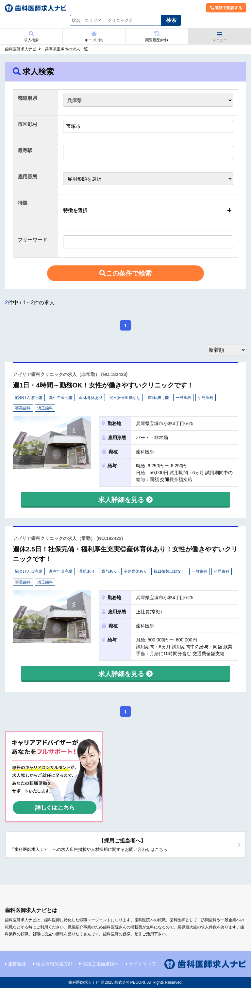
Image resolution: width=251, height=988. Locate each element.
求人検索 (31, 36)
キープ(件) (94, 36)
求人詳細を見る (125, 499)
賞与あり (109, 571)
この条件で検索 (125, 273)
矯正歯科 (45, 408)
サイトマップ (142, 963)
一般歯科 (183, 397)
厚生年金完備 (61, 397)
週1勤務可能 (158, 397)
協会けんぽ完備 (28, 397)
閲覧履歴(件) (157, 36)
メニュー (219, 37)
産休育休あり (91, 397)
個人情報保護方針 (54, 963)
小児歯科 (205, 397)
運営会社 (17, 963)
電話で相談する (226, 8)
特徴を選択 (75, 210)
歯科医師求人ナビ (20, 49)
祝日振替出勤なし (125, 397)
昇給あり (87, 571)
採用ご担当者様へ (100, 963)
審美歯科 (23, 408)
